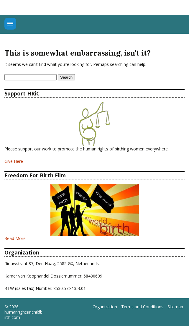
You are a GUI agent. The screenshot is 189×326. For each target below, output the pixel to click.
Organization (105, 306)
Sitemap (175, 306)
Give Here (13, 161)
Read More (15, 238)
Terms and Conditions (142, 306)
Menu (10, 24)
